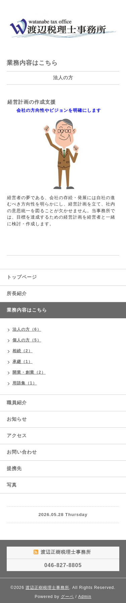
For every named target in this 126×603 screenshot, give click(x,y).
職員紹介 (17, 402)
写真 (12, 485)
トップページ (22, 277)
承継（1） (22, 361)
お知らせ (17, 419)
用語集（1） (24, 383)
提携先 (14, 468)
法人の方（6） (26, 329)
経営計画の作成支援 (31, 102)
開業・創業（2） (29, 372)
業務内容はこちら (27, 310)
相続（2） (22, 351)
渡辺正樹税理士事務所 (47, 587)
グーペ (67, 596)
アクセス (17, 435)
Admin (84, 596)
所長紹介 (17, 293)
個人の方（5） (26, 340)
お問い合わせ (22, 452)
